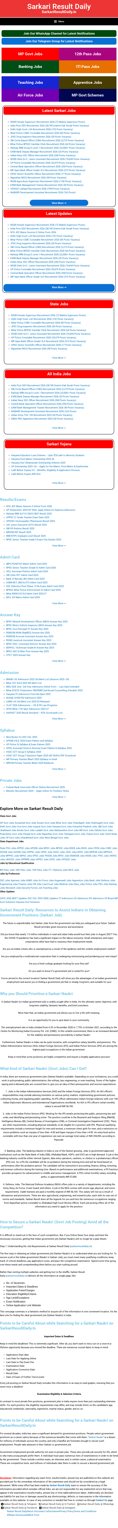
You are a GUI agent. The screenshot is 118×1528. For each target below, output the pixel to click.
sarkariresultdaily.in (81, 1246)
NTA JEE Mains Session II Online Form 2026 (33, 232)
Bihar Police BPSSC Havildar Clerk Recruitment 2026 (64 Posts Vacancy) (47, 144)
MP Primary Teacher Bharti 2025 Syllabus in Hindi (31, 759)
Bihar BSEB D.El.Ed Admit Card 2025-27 (26, 593)
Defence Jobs (108, 880)
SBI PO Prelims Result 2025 (20, 528)
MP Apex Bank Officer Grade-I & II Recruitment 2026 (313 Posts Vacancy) (47, 170)
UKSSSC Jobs (13, 859)
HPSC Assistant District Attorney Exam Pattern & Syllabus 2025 (39, 748)
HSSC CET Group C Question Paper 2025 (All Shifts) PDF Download (41, 755)
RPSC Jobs (64, 855)
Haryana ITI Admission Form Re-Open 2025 (28, 694)
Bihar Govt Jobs (64, 822)
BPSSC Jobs (62, 848)
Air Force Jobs (30, 95)
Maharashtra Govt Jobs (67, 830)
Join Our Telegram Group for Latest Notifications (59, 41)
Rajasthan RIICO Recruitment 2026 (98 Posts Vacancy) (38, 177)
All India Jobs (59, 374)
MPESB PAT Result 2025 (18, 532)
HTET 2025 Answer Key (18, 655)
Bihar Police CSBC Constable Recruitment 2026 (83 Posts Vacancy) (45, 133)
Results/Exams (13, 499)
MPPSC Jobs (12, 855)
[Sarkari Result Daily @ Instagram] (57, 1508)
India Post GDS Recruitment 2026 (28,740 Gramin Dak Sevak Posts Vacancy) (49, 125)
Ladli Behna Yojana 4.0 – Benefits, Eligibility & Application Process (45, 470)
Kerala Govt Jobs (26, 830)
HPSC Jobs (46, 852)
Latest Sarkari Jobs (59, 110)
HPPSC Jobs (33, 852)
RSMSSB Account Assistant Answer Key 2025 (29, 636)
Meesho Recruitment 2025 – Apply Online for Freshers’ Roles (37, 791)
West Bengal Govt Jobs (57, 837)
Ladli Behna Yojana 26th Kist (26, 474)
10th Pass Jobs (23, 870)
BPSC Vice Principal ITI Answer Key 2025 (27, 629)
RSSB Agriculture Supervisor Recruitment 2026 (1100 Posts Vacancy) (45, 181)
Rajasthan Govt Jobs (52, 834)
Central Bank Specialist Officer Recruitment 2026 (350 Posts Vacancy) (46, 166)
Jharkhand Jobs (8, 830)
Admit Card (10, 557)
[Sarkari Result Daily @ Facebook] (19, 1508)
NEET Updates (19, 898)
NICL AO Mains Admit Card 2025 (23, 597)
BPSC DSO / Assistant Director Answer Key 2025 (31, 644)
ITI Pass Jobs (87, 66)
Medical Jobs (66, 884)
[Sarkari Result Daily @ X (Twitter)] (56, 1504)
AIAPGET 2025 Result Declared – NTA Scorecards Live (34, 712)
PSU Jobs (103, 884)
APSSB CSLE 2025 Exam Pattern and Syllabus (29, 740)
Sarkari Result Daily (59, 6)
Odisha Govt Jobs (103, 830)
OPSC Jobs (38, 855)
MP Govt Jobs (30, 54)
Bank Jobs (95, 880)
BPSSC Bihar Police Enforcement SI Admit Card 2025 (33, 590)
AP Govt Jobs (7, 822)
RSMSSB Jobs (77, 855)
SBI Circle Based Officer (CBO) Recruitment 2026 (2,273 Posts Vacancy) (47, 140)
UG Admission (81, 898)
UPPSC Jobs (42, 859)
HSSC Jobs (59, 852)
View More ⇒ (59, 203)
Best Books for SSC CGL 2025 (21, 737)
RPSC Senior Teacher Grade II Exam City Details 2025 (33, 539)
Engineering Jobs (9, 884)
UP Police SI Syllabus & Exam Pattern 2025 (28, 744)
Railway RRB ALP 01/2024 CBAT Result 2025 (29, 513)
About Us (32, 1511)
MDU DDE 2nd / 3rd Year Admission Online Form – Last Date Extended (42, 686)
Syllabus (7, 730)
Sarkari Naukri (96, 1437)
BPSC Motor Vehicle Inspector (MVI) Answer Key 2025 (34, 625)
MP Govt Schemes (88, 95)
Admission (9, 672)
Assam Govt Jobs (46, 822)
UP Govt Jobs (13, 837)
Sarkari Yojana (59, 444)
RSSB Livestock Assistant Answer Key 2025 (28, 640)
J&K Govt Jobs (105, 826)
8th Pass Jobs (7, 870)
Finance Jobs (25, 884)
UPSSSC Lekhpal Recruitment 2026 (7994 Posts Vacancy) (40, 188)
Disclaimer (53, 1511)
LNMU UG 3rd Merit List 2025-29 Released (28, 701)
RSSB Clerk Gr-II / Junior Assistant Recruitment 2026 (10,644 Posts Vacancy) (50, 159)
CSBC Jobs (111, 848)
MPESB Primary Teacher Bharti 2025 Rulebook (30, 763)
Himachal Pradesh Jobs (84, 826)
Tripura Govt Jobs (95, 834)
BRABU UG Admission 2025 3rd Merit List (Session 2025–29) (37, 679)
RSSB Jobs (91, 855)
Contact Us (101, 1500)
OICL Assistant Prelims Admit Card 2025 (27, 571)
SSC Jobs (5, 880)
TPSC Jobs (103, 855)
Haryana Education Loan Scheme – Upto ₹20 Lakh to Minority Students (47, 455)
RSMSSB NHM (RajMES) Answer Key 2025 (28, 632)
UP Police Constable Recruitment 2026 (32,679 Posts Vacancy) (42, 162)
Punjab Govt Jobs (32, 834)
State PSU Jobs (8, 848)
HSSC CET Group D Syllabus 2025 (23, 751)
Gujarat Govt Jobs (42, 826)
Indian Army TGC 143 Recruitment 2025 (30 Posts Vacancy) (41, 415)
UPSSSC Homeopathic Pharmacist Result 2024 (30, 521)
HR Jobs (37, 884)
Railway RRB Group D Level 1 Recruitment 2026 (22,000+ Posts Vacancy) (47, 147)
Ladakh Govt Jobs (44, 830)
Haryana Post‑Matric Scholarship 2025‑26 (32, 459)
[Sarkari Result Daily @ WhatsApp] (95, 1504)
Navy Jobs (79, 884)
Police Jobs (91, 884)
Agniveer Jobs (18, 880)
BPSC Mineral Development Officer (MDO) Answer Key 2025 (37, 621)
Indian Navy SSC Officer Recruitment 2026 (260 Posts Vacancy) (42, 155)
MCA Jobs (73, 870)
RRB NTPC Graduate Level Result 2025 (26, 536)
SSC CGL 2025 (35, 898)
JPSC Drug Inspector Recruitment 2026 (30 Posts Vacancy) (40, 136)
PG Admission (96, 898)
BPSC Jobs (49, 848)
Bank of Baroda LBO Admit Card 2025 (25, 578)
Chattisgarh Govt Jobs (102, 822)
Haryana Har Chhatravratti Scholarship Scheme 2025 (38, 462)
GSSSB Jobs (19, 852)
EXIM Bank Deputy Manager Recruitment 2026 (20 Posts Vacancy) (44, 151)
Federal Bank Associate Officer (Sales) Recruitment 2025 (35, 787)
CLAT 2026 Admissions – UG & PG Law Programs (31, 705)
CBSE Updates (50, 898)
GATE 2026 (5, 898)
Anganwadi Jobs (62, 880)
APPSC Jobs (23, 848)
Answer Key (10, 615)
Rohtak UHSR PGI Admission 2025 (24, 697)
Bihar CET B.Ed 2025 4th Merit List (24, 683)
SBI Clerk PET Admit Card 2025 (22, 575)
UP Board (109, 898)
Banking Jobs (30, 66)
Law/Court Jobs (50, 884)
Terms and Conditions (85, 1511)
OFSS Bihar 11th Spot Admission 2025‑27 (27, 709)
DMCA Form (33, 1515)
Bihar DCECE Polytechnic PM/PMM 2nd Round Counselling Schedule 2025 (44, 690)
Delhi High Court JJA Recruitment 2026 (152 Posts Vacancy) (41, 129)
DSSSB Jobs (6, 852)
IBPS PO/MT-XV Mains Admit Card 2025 (26, 563)
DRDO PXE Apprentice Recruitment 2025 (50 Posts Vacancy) (42, 418)
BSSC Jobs (87, 848)
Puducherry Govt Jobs (11, 834)
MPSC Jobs (26, 855)
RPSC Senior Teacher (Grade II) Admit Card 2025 (31, 567)
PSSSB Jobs (51, 855)
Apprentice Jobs (87, 82)
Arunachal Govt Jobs (25, 822)
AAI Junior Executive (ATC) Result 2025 (26, 524)
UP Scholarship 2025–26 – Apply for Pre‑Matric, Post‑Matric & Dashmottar (49, 466)
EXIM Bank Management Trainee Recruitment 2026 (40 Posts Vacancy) (46, 185)
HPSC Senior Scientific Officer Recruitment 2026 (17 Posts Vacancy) (45, 174)
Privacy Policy (66, 1511)
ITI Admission (66, 898)
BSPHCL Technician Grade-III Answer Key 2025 (30, 647)
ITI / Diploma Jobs (58, 870)
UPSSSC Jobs (68, 859)
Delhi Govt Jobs (8, 826)
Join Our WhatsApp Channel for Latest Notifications (59, 33)
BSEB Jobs (75, 848)
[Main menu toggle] (59, 21)
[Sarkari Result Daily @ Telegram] (19, 1504)
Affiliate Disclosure (17, 1515)
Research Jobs (13, 887)
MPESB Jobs (96, 852)
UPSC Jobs (55, 859)
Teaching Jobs (30, 82)
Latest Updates (59, 213)
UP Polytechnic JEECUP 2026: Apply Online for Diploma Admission (40, 510)
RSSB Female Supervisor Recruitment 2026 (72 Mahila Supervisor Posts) (47, 122)
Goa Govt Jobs (24, 826)
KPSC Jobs (83, 852)
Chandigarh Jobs (81, 822)
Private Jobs (11, 780)
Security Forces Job (32, 887)
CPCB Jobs (99, 848)
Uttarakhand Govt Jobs (32, 837)
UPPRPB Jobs (28, 859)
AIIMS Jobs (32, 880)
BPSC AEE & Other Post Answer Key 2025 (27, 651)
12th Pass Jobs (87, 54)
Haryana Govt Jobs (62, 826)
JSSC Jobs (71, 852)
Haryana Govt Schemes (28, 902)
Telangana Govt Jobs (75, 834)
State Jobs (59, 304)
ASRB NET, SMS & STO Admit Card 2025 (26, 582)
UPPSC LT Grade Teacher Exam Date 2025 (27, 517)
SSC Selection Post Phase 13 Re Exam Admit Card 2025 (35, 586)
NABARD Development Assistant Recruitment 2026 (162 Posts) (43, 192)
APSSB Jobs (36, 848)
